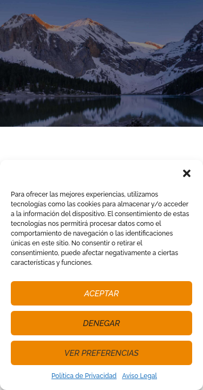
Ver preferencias (101, 353)
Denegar (101, 323)
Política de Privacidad (83, 376)
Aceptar (101, 293)
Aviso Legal (139, 376)
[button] (186, 173)
